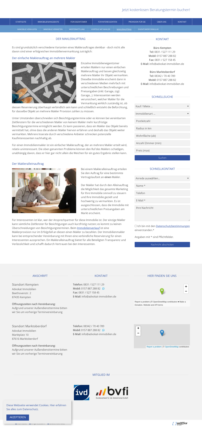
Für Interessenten (107, 21)
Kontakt (182, 21)
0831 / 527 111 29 (162, 52)
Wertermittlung (77, 29)
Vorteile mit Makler (100, 29)
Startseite (21, 21)
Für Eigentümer (79, 21)
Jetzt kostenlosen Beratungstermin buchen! (156, 9)
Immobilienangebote (48, 21)
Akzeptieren (18, 417)
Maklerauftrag (124, 29)
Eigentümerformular (148, 29)
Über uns (161, 21)
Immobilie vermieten (53, 29)
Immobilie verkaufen (27, 29)
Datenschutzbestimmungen (173, 226)
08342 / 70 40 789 (162, 76)
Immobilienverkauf (88, 228)
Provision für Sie (137, 21)
